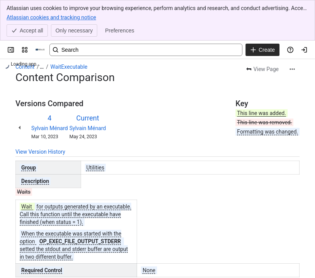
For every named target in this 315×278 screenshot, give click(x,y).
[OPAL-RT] (40, 50)
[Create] (262, 50)
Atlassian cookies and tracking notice (51, 17)
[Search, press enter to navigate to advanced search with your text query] (145, 50)
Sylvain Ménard (49, 128)
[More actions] (292, 69)
